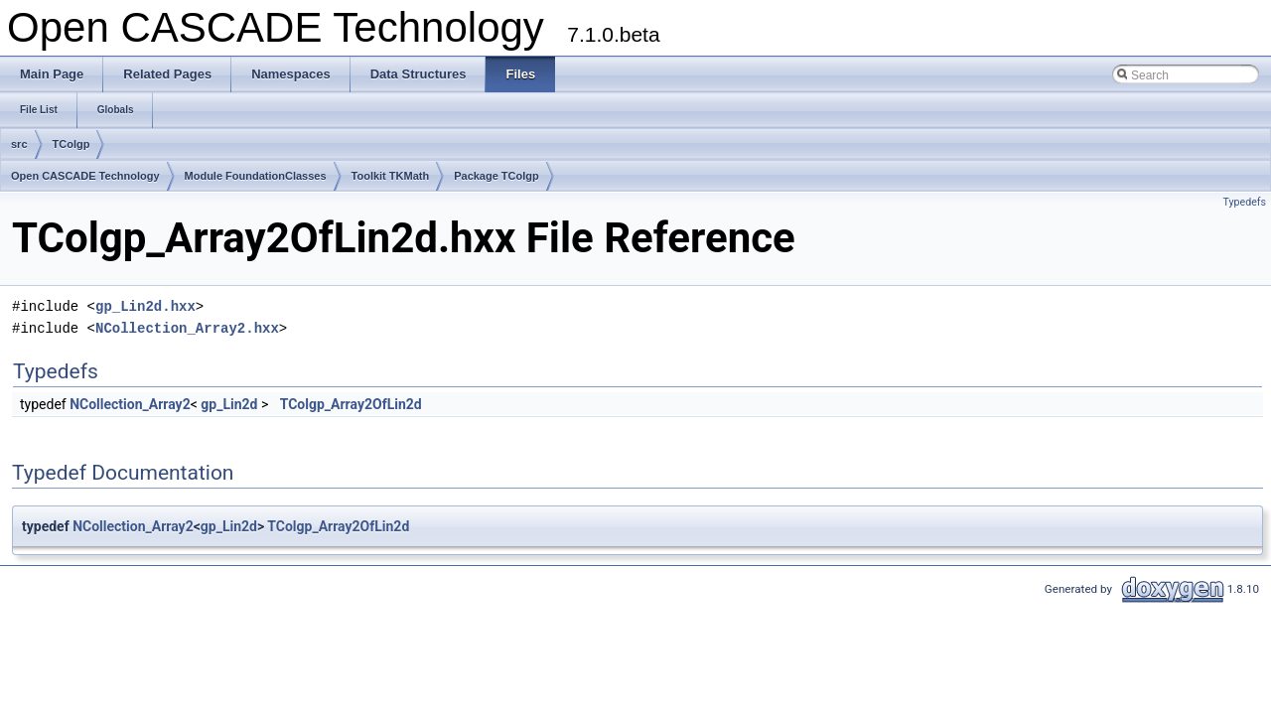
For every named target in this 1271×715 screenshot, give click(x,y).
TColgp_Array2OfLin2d (351, 404)
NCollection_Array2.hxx (187, 328)
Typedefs (1244, 202)
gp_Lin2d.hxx (145, 306)
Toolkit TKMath (391, 176)
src (19, 144)
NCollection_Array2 (130, 404)
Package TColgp (496, 176)
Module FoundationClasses (256, 176)
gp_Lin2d (229, 404)
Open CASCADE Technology (85, 176)
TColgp (71, 144)
